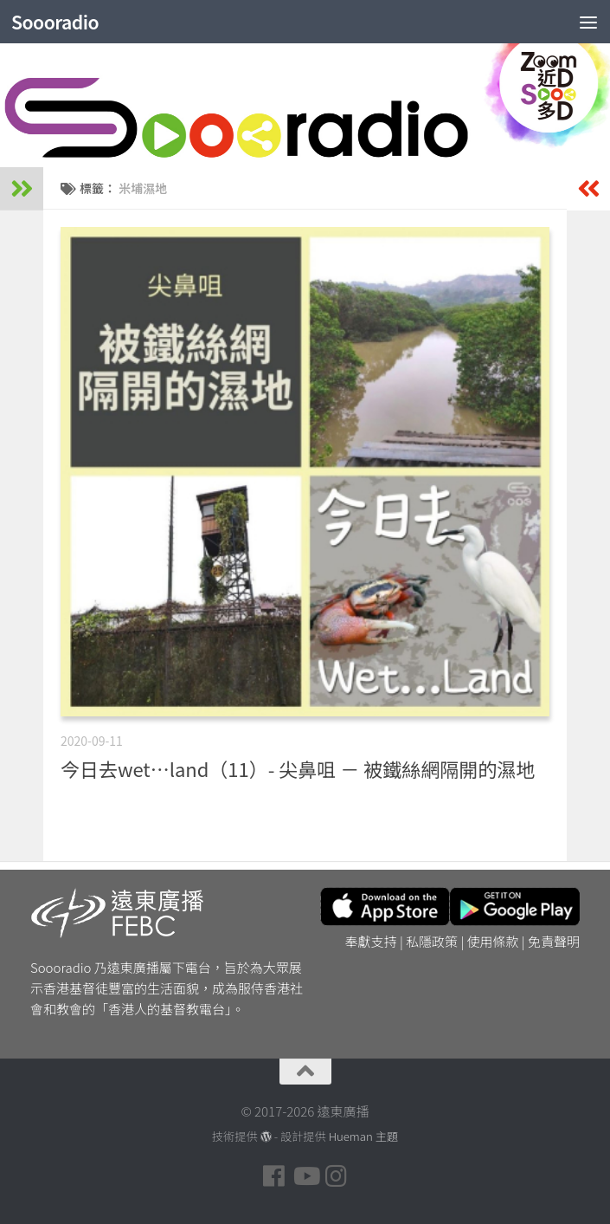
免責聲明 (554, 941)
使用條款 (493, 941)
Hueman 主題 (363, 1136)
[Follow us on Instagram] (336, 1176)
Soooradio (55, 22)
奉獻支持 (371, 941)
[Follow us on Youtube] (305, 1176)
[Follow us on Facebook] (274, 1176)
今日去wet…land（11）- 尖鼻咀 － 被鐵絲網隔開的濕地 (298, 768)
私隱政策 (432, 941)
